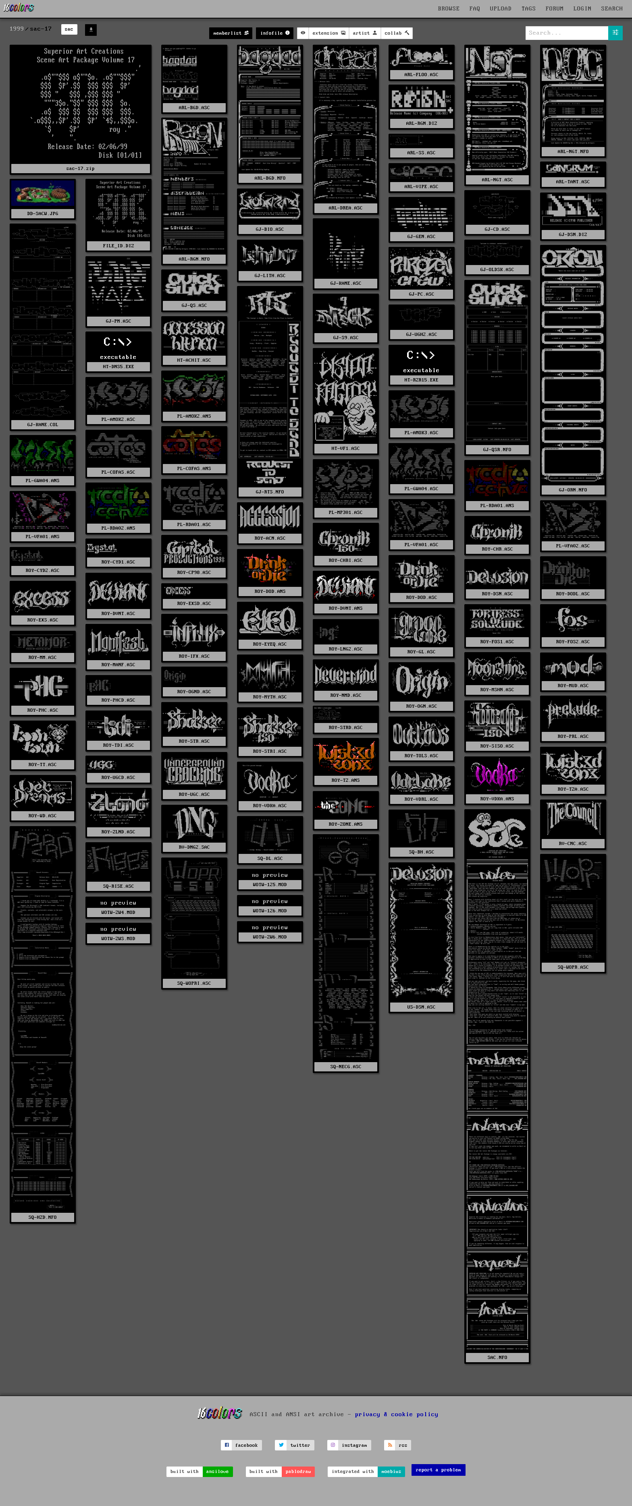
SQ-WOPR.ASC (573, 967)
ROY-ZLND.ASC (118, 832)
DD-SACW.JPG (42, 213)
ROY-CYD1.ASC (118, 562)
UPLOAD (501, 9)
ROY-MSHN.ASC (497, 689)
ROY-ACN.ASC (270, 538)
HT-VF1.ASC (346, 448)
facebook (246, 1445)
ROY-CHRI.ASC (346, 560)
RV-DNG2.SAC (194, 847)
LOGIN (583, 9)
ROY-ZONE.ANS (346, 824)
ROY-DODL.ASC (573, 594)
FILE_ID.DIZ (118, 246)
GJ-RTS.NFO (270, 492)
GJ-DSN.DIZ (573, 234)
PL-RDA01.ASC (194, 524)
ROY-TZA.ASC (573, 789)
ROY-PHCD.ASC (118, 700)
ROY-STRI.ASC (270, 751)
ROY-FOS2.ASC (573, 641)
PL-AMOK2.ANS (194, 416)
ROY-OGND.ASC (194, 691)
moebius (391, 1471)
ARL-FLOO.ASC (422, 74)
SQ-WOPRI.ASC (194, 983)
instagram (354, 1445)
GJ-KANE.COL (42, 424)
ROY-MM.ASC (43, 657)
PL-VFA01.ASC (422, 544)
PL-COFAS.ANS (194, 468)
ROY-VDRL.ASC (422, 799)
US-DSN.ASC (421, 1007)
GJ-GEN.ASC (421, 236)
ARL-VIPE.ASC (422, 186)
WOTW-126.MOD (270, 911)
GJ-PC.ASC (421, 294)
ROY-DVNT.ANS (346, 608)
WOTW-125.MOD (270, 884)
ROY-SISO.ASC (497, 746)
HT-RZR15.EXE (422, 380)
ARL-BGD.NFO (270, 178)
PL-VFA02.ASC (573, 546)
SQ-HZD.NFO (43, 1217)
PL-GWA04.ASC (422, 488)
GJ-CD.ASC (497, 229)
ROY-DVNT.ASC (118, 613)
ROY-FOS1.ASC (497, 641)
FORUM (555, 9)
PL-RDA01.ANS (497, 505)
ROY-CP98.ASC (194, 572)
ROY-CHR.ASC (497, 549)
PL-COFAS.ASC (118, 472)
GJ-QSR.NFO (497, 449)
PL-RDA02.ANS (118, 528)
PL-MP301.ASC (346, 512)
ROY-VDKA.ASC (270, 805)
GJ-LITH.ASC (270, 275)
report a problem (438, 1470)
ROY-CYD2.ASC (43, 570)
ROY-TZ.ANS (346, 780)
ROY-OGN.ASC (421, 706)
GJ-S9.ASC (346, 337)
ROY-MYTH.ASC (270, 697)
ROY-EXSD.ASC (194, 603)
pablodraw (298, 1471)
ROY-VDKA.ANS (497, 799)
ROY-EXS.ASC (42, 620)
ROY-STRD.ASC (346, 727)
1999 (17, 29)
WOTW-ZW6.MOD (270, 937)
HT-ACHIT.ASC (194, 360)
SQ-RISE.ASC (118, 886)
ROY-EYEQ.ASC (270, 644)
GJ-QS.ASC (194, 305)
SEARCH (612, 9)
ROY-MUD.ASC (573, 685)
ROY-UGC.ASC (194, 794)
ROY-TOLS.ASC (422, 755)
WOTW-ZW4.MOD (118, 912)
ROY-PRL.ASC (573, 736)
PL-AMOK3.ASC (422, 432)
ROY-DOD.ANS (270, 591)
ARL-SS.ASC (421, 152)
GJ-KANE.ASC (346, 283)
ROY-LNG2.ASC (346, 649)
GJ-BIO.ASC (270, 229)
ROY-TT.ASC (43, 764)
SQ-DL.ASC (270, 858)
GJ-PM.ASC (118, 321)
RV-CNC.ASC (573, 843)
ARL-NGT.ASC (497, 179)
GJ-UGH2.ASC (421, 334)
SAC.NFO (497, 1357)
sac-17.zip (81, 168)
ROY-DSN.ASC (497, 594)
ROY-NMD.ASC (346, 695)
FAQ (475, 9)
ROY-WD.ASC (43, 815)
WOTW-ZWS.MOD (118, 938)
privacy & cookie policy (397, 1414)
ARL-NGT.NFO (573, 151)
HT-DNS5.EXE (118, 366)
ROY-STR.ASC (194, 741)
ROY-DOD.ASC (421, 597)
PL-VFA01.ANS (43, 536)
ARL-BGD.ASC (194, 107)
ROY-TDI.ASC (118, 745)
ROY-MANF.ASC (118, 664)
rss (403, 1445)
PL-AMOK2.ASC (118, 419)
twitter (300, 1445)
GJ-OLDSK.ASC (497, 269)
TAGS (529, 9)
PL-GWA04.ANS (43, 480)
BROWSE (449, 9)
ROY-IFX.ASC (194, 656)
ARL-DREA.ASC (346, 208)
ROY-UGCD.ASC (118, 777)
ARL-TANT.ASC (573, 181)
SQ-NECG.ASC (346, 1066)
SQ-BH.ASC (421, 852)
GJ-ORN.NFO (573, 490)
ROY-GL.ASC (421, 652)
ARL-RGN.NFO (194, 259)
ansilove (217, 1471)
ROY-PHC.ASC (42, 710)
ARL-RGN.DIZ (421, 123)
